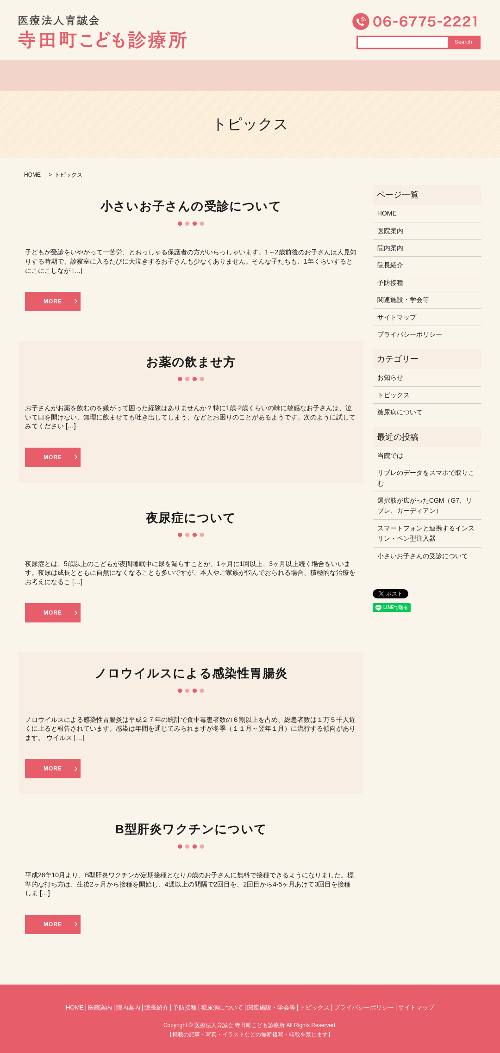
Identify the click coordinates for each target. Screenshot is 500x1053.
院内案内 (203, 75)
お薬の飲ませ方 (191, 362)
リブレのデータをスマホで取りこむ (426, 477)
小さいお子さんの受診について (190, 206)
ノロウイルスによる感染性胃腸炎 (191, 673)
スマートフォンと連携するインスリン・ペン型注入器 (426, 533)
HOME (96, 75)
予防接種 (390, 282)
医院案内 (147, 75)
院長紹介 (258, 75)
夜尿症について (191, 518)
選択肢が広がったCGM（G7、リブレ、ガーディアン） (424, 505)
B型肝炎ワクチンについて (191, 829)
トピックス (317, 75)
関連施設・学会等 (403, 299)
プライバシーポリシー (409, 334)
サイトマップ (396, 317)
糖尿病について (387, 75)
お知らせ (390, 377)
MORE (53, 301)
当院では (390, 455)
